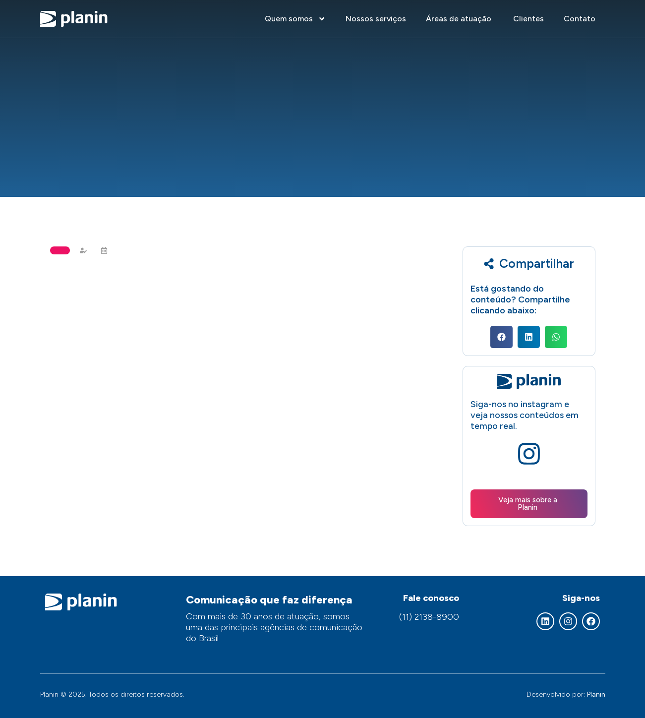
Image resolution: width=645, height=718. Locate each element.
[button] (501, 337)
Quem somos (295, 19)
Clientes (528, 18)
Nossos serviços (376, 18)
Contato (579, 18)
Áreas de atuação (459, 18)
